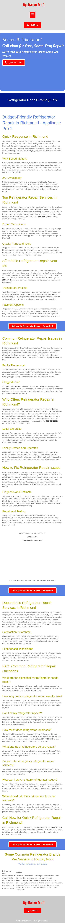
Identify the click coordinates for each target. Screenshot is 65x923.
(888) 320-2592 (36, 151)
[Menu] (32, 15)
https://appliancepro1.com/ (32, 540)
